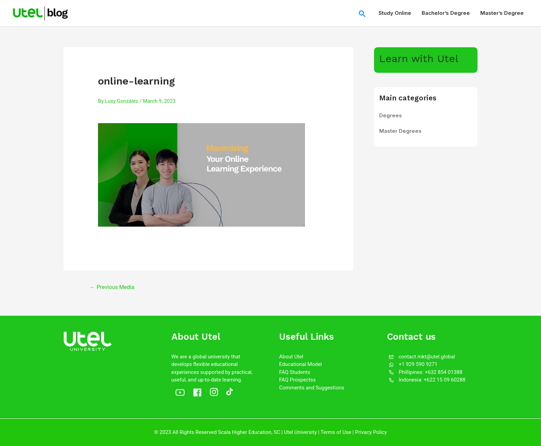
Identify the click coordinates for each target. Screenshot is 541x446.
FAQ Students (294, 372)
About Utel (291, 357)
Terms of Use (336, 432)
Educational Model (300, 364)
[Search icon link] (362, 13)
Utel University (300, 432)
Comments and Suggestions (311, 388)
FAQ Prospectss (297, 380)
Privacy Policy (371, 432)
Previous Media (112, 287)
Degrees (390, 115)
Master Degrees (400, 131)
